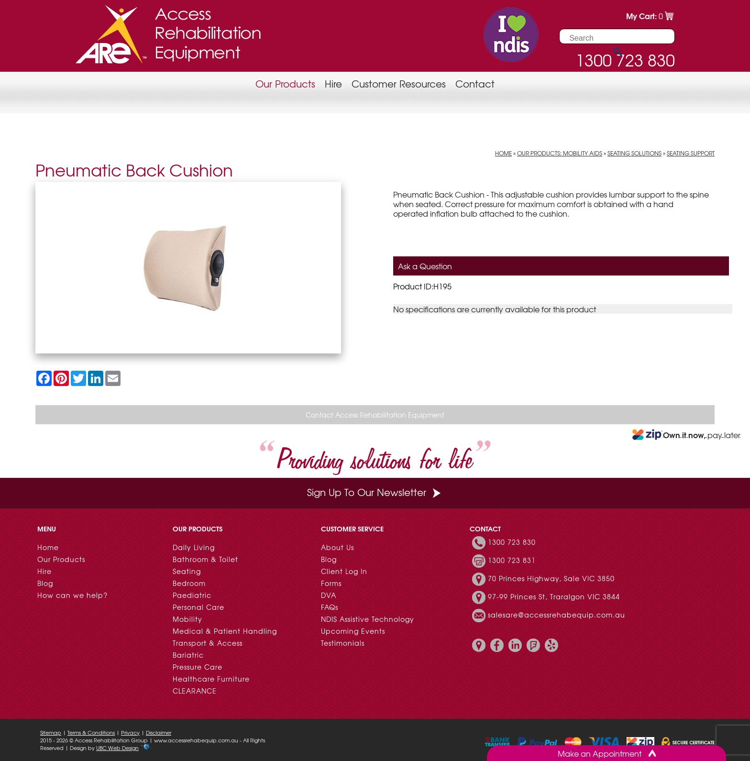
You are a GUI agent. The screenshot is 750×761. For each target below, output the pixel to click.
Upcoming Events (353, 631)
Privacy (130, 732)
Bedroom (189, 583)
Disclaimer (158, 732)
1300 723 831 (512, 560)
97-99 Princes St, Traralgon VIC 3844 (554, 596)
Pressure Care (197, 667)
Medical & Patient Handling (225, 631)
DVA (328, 595)
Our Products (285, 83)
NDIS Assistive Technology (367, 619)
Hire (333, 83)
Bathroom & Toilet (205, 559)
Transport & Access (208, 643)
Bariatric (188, 655)
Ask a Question (425, 266)
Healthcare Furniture (211, 679)
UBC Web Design (117, 747)
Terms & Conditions (91, 732)
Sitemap (50, 732)
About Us (337, 547)
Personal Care (198, 607)
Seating (187, 571)
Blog (45, 583)
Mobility (187, 619)
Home (503, 153)
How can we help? (72, 595)
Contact (475, 83)
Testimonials (342, 643)
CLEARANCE (195, 690)
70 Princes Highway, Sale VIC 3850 (551, 578)
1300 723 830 (512, 542)
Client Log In (344, 571)
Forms (331, 583)
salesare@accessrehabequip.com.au (556, 614)
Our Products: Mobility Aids (559, 153)
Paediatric (192, 595)
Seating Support (691, 153)
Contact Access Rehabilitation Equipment (375, 414)
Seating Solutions (634, 153)
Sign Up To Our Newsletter (375, 492)
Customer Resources (399, 83)
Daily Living (194, 547)
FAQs (329, 607)
